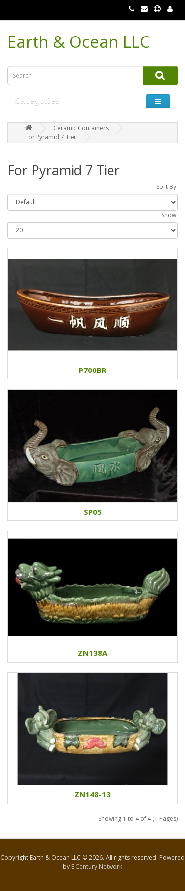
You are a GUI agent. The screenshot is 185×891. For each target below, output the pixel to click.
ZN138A (92, 653)
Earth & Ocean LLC (78, 42)
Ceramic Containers (81, 128)
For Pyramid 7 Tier (50, 137)
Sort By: (167, 187)
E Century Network (96, 866)
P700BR (92, 370)
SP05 (93, 512)
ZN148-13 (92, 794)
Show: (169, 215)
